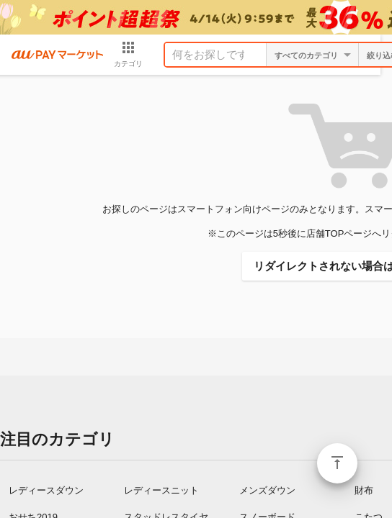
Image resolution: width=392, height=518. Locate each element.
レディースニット (161, 490)
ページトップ (337, 463)
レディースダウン (46, 490)
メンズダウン (267, 490)
